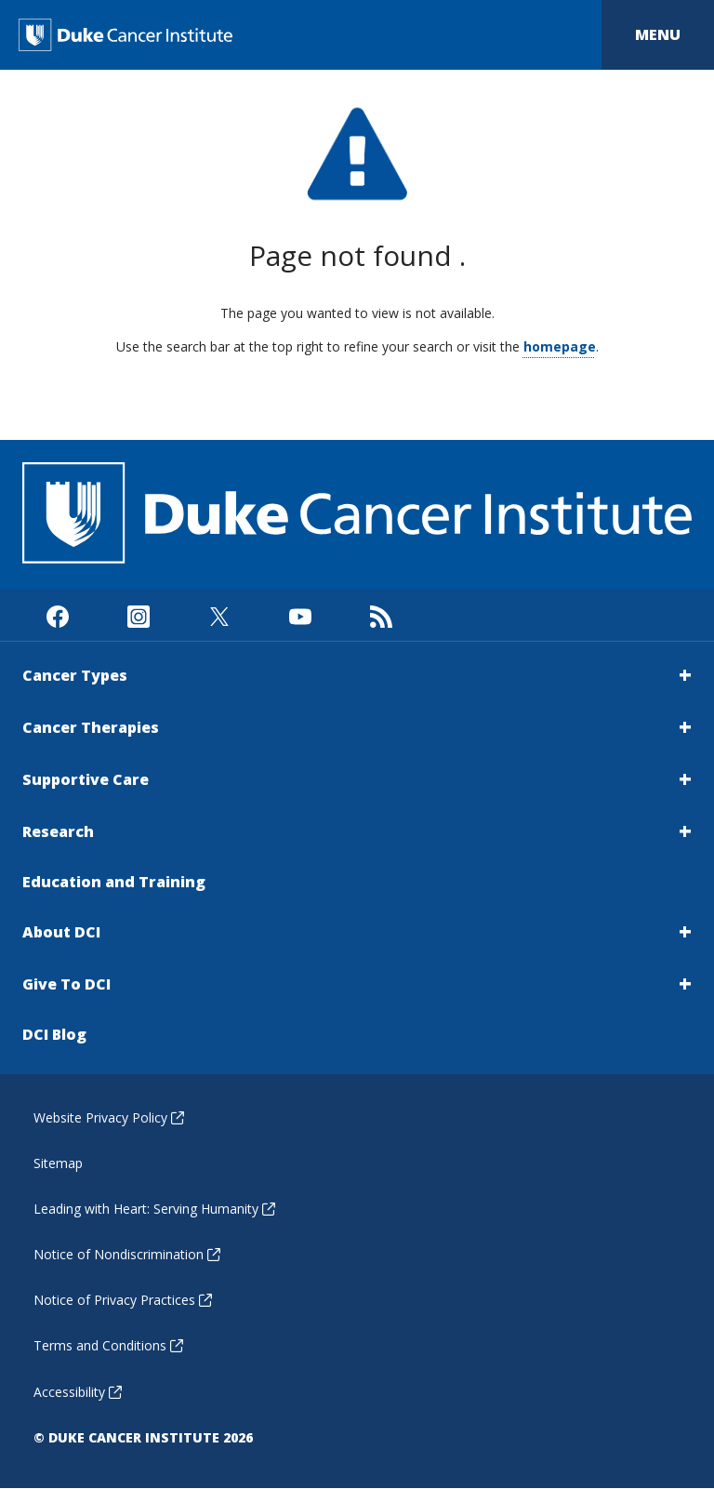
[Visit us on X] (219, 615)
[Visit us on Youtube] (300, 615)
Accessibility (77, 1392)
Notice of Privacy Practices (122, 1300)
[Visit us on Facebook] (57, 615)
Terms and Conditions (108, 1345)
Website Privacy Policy (108, 1117)
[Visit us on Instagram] (138, 615)
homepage (559, 346)
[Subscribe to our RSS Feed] (380, 615)
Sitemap (58, 1163)
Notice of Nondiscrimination (126, 1254)
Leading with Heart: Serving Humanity (154, 1208)
